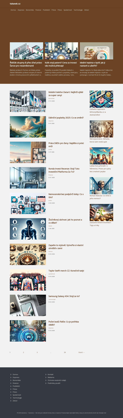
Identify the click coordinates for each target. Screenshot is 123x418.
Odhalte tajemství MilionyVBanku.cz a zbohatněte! (98, 112)
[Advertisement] (61, 29)
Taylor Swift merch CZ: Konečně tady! (66, 270)
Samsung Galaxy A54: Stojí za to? (64, 296)
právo (50, 200)
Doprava (21, 10)
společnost (52, 274)
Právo (60, 10)
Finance (38, 10)
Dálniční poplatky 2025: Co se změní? (66, 117)
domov (51, 251)
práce (50, 149)
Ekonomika (30, 10)
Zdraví (86, 10)
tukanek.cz (15, 3)
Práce (54, 10)
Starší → (81, 352)
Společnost (68, 10)
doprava (51, 121)
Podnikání (46, 10)
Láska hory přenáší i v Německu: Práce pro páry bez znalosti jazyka (100, 169)
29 (65, 352)
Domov (13, 10)
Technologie (78, 10)
